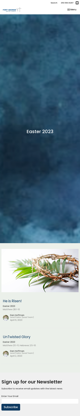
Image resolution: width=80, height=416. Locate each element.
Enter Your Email (9, 396)
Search (54, 2)
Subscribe (11, 407)
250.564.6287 (67, 2)
